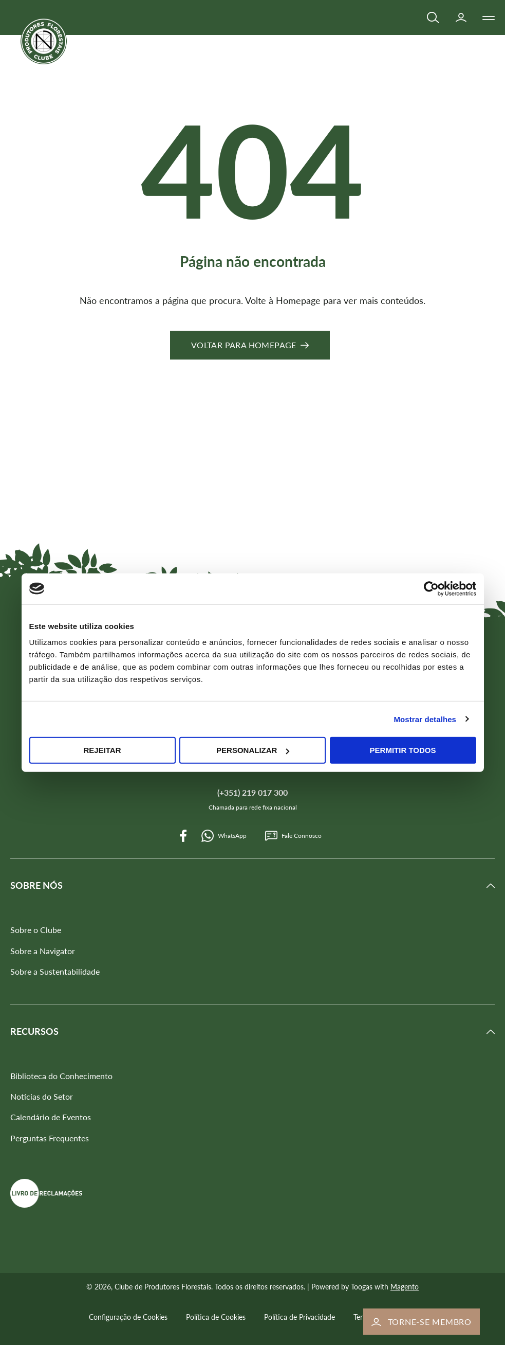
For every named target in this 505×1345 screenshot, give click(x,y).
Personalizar (252, 750)
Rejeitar (102, 750)
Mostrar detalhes (425, 718)
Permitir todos (403, 750)
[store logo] (44, 41)
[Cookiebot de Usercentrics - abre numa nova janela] (431, 588)
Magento (404, 1287)
